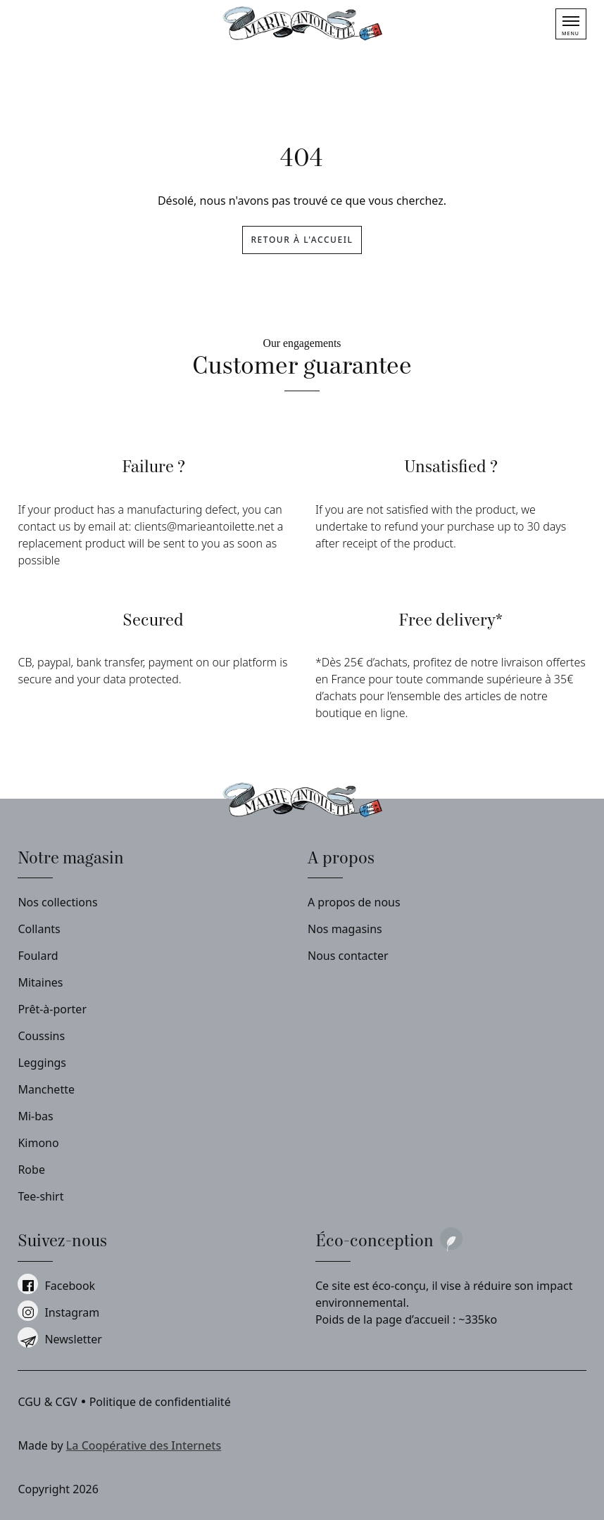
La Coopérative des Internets (143, 1445)
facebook (56, 1285)
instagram (58, 1312)
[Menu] (570, 23)
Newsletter (59, 1339)
